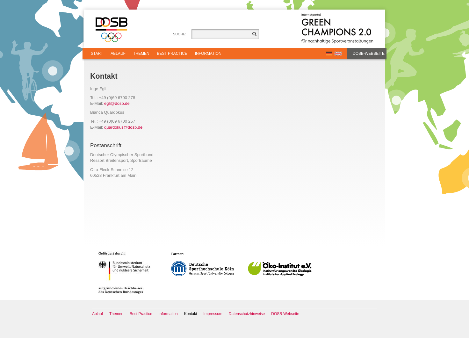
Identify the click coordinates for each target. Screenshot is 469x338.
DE (329, 53)
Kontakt (190, 314)
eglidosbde (117, 103)
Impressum (213, 314)
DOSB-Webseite (369, 53)
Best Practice (172, 53)
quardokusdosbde (123, 127)
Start (97, 53)
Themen (141, 53)
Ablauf (118, 53)
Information (208, 53)
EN (338, 53)
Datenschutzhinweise (247, 314)
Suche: (179, 34)
